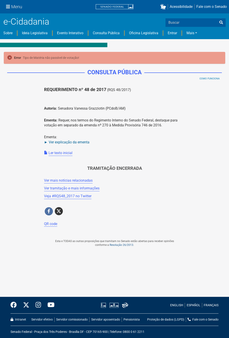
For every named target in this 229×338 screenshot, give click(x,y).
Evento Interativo (70, 33)
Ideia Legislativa (35, 33)
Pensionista (131, 319)
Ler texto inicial (60, 153)
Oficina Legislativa (143, 33)
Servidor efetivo (42, 319)
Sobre (8, 33)
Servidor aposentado (105, 319)
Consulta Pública (106, 33)
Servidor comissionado (72, 319)
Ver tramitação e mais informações (72, 188)
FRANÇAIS (211, 305)
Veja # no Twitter (67, 196)
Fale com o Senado (211, 6)
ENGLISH (176, 305)
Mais (190, 33)
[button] (164, 7)
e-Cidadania (26, 21)
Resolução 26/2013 (121, 245)
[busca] (221, 23)
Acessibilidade (181, 6)
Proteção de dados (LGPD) (165, 319)
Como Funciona (209, 78)
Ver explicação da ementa (69, 142)
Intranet (18, 319)
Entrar (172, 33)
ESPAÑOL (193, 305)
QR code (50, 224)
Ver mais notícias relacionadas (68, 180)
